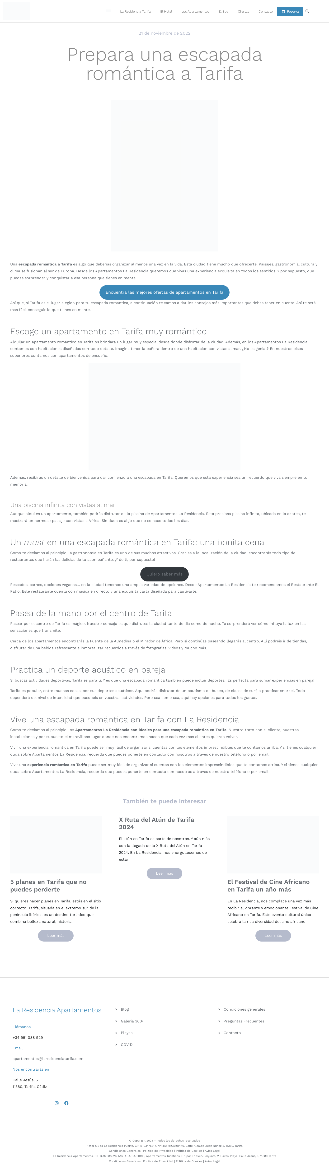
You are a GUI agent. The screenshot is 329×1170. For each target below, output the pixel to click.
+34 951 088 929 (28, 1037)
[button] (307, 11)
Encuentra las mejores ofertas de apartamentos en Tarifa (164, 292)
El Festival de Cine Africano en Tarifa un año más (268, 885)
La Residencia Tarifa (135, 11)
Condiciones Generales (125, 1150)
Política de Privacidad (158, 1150)
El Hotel (166, 11)
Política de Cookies (189, 1150)
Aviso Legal (212, 1150)
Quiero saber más (164, 573)
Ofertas (243, 11)
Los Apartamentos (195, 11)
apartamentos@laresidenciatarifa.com (48, 1058)
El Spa (223, 11)
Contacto (265, 11)
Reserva (290, 11)
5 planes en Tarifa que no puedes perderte (48, 885)
